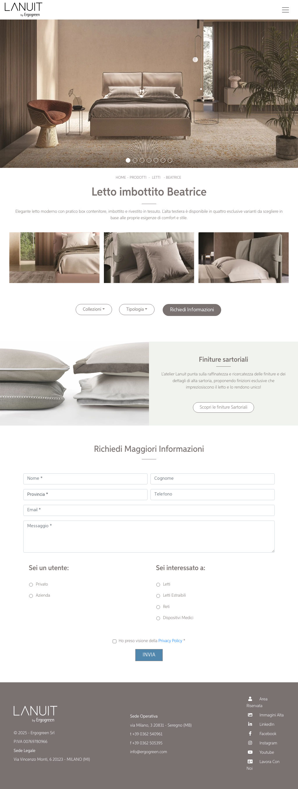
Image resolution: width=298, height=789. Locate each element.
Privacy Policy (170, 641)
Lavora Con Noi (262, 765)
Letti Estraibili (174, 595)
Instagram (261, 743)
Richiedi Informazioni (192, 309)
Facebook (261, 733)
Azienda (43, 595)
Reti (166, 607)
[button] (128, 160)
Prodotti (138, 178)
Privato (42, 584)
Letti (156, 178)
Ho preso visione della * (151, 641)
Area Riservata (256, 702)
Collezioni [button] (92, 309)
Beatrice (173, 178)
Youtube (260, 752)
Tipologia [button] (135, 309)
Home (121, 178)
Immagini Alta (265, 715)
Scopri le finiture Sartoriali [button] (223, 407)
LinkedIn (260, 724)
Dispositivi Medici (178, 618)
